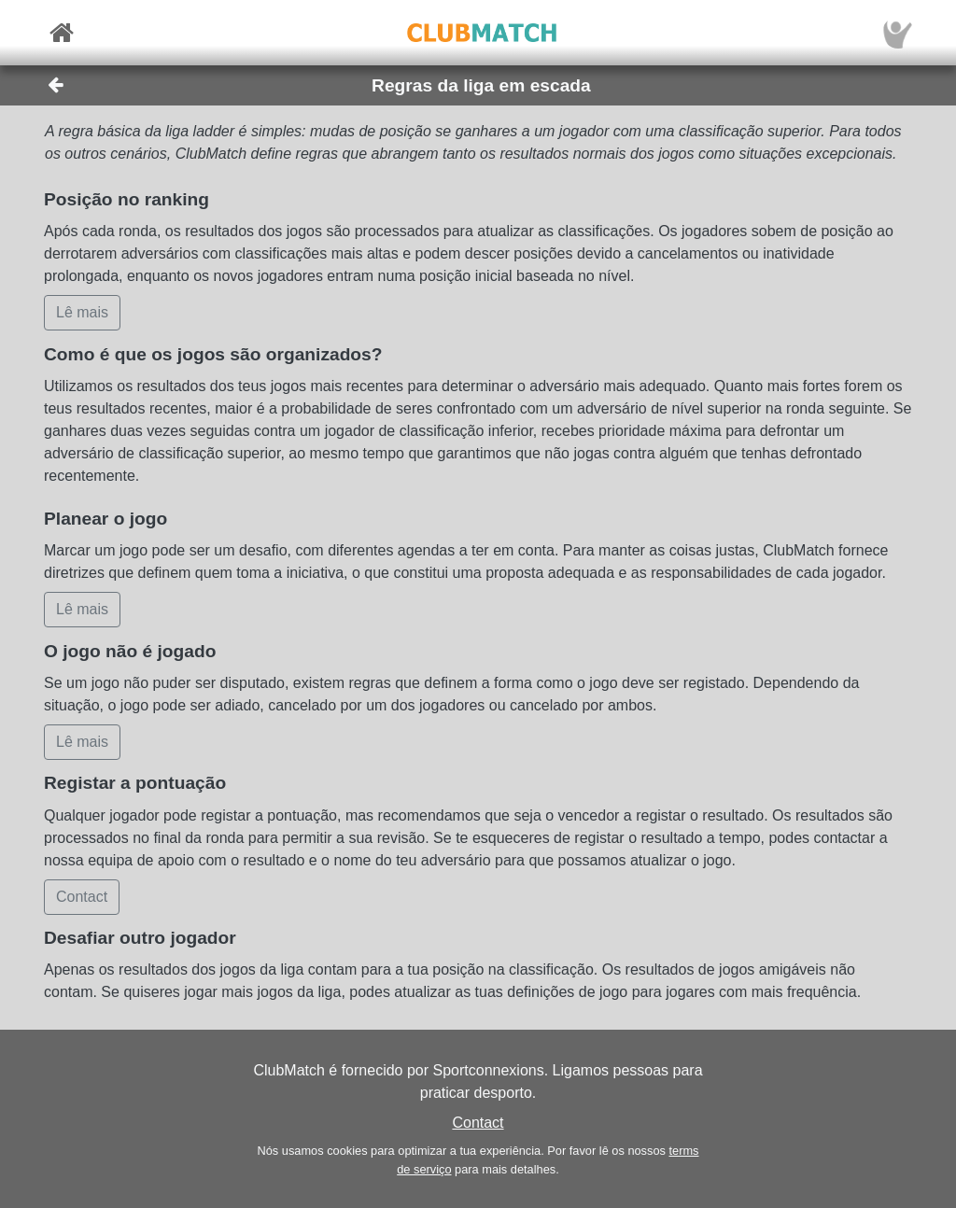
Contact (477, 1123)
